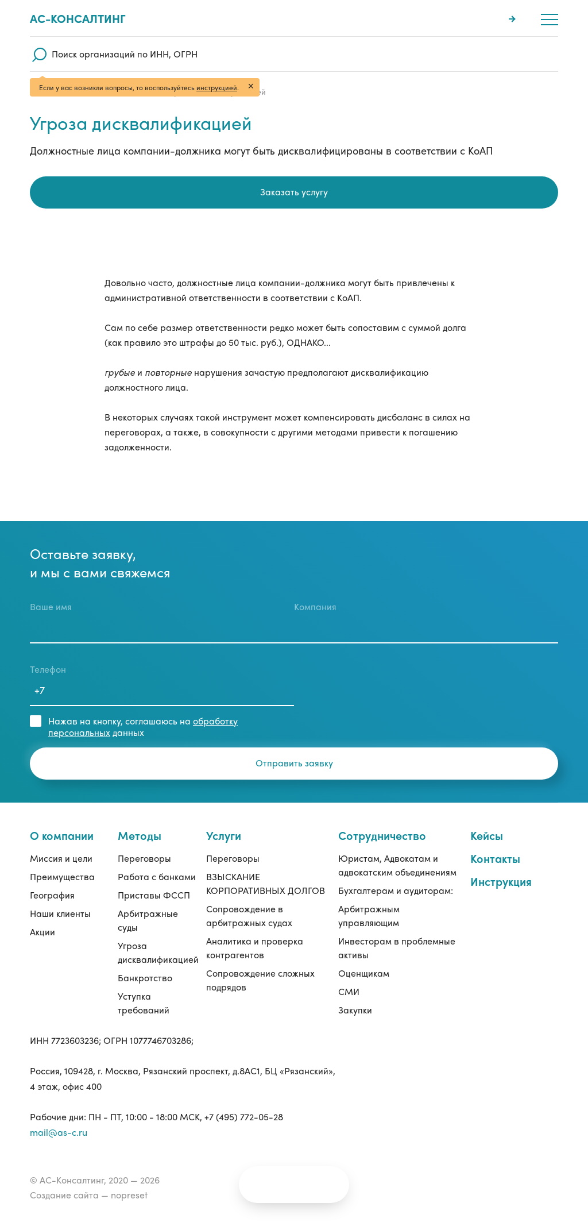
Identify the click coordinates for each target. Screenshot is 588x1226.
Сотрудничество (382, 835)
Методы (139, 835)
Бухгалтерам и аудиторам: (395, 890)
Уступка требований (143, 1002)
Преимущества (62, 876)
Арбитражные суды (148, 920)
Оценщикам (363, 973)
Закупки (355, 1009)
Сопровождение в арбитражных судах (249, 915)
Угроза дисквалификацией (158, 952)
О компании (62, 835)
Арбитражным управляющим (369, 915)
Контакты (495, 858)
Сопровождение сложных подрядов (260, 979)
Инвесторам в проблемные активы (396, 947)
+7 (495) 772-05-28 (243, 1116)
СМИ (348, 991)
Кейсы (486, 835)
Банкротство (145, 977)
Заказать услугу (294, 191)
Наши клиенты (60, 913)
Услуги (223, 835)
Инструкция (501, 881)
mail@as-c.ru (58, 1132)
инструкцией (216, 87)
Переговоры (144, 858)
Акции (42, 931)
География (52, 894)
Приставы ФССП (154, 894)
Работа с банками (157, 876)
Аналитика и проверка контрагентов (254, 947)
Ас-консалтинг (78, 18)
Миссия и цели (61, 858)
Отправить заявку (294, 762)
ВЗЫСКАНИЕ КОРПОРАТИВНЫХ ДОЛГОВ (265, 883)
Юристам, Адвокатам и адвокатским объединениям (397, 864)
